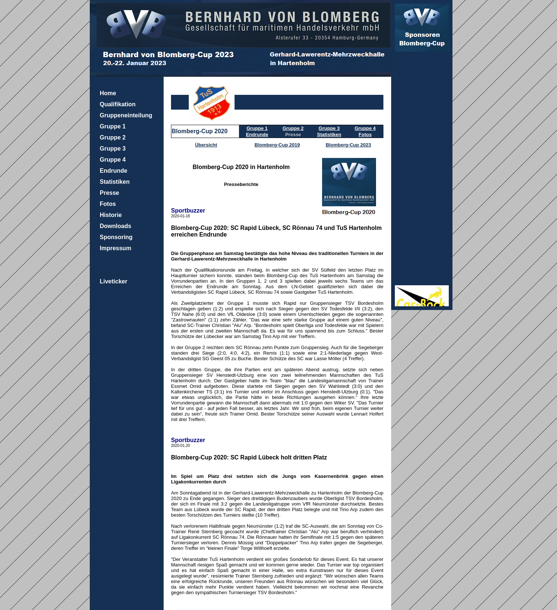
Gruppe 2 (113, 137)
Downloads (115, 226)
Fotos (108, 204)
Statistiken (115, 182)
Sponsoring (116, 237)
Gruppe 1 (113, 126)
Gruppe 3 (113, 148)
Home (108, 93)
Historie (111, 215)
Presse (109, 193)
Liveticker (113, 281)
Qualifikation (118, 104)
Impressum (115, 248)
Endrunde (113, 171)
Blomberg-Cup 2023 (348, 145)
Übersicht (206, 145)
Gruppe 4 (113, 159)
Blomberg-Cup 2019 (277, 145)
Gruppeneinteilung (126, 115)
